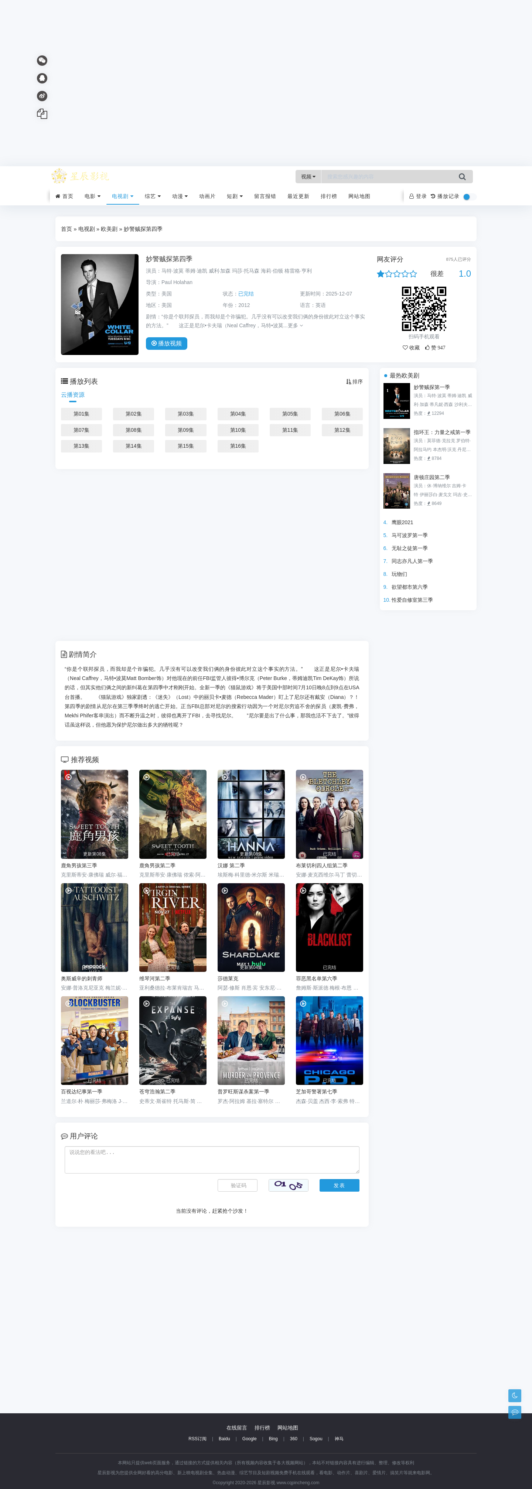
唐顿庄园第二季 (432, 477)
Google (249, 1438)
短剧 (235, 196)
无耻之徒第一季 (410, 548)
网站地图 (359, 196)
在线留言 (236, 1428)
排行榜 (329, 196)
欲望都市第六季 (410, 587)
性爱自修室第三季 (412, 600)
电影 (93, 196)
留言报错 (265, 196)
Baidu (224, 1438)
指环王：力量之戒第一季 (442, 432)
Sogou (316, 1438)
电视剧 (123, 196)
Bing (273, 1438)
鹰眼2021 (402, 522)
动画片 (207, 196)
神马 (339, 1438)
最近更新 (298, 196)
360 (293, 1438)
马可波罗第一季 (410, 535)
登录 (418, 196)
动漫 (180, 196)
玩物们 (399, 574)
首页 (64, 196)
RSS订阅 (197, 1438)
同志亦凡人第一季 (412, 561)
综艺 (153, 196)
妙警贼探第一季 (432, 387)
